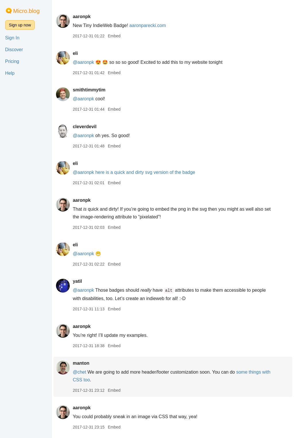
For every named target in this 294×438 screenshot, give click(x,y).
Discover (14, 49)
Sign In (12, 37)
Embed (114, 36)
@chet (79, 372)
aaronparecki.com (147, 25)
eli (75, 53)
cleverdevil (84, 126)
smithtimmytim (89, 89)
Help (10, 73)
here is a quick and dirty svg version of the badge (145, 172)
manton (81, 363)
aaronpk (81, 16)
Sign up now (20, 25)
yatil (77, 281)
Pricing (12, 61)
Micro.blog (26, 11)
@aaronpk (83, 62)
